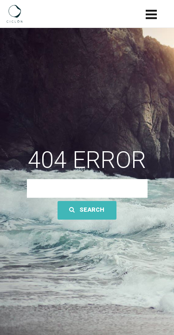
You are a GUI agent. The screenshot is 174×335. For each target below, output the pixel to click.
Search (86, 209)
